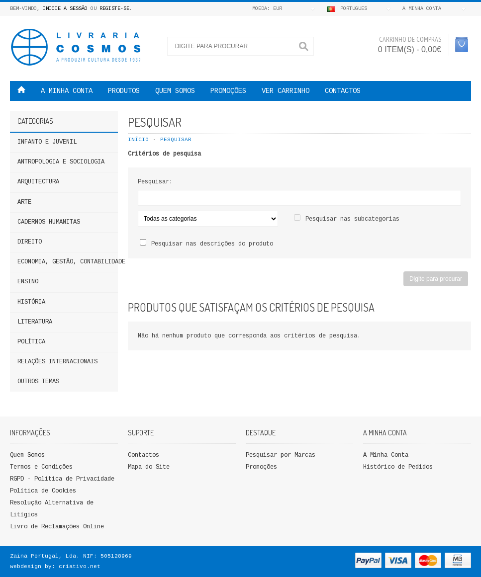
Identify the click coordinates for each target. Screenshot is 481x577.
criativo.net (79, 567)
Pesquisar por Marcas (280, 455)
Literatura (34, 322)
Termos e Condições (41, 467)
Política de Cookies (43, 491)
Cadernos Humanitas (48, 222)
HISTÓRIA (31, 302)
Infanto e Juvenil (47, 142)
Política (31, 341)
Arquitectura (38, 181)
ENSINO (27, 281)
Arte (24, 202)
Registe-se (114, 8)
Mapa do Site (149, 467)
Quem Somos (27, 455)
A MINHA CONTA (67, 91)
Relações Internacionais (57, 361)
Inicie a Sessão (65, 8)
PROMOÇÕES (228, 91)
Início (138, 140)
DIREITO (29, 242)
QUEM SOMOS (175, 91)
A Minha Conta (385, 455)
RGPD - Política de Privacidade (62, 479)
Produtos (124, 91)
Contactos (343, 91)
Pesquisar (176, 140)
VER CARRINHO (285, 91)
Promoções (261, 467)
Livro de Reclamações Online (57, 526)
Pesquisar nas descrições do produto (212, 244)
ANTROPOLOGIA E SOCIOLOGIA (60, 162)
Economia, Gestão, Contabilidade (67, 261)
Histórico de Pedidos (398, 467)
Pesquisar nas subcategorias (352, 219)
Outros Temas (38, 381)
